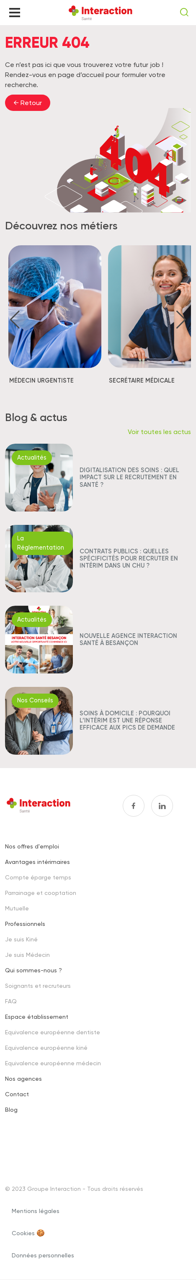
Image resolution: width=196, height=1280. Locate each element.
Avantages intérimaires (37, 861)
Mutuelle (17, 908)
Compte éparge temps (38, 877)
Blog (11, 1109)
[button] (15, 320)
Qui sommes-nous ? (33, 970)
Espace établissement (36, 1016)
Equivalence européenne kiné (46, 1047)
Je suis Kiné (21, 939)
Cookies (23, 1232)
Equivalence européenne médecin (53, 1063)
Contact (17, 1094)
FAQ (11, 1001)
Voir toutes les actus (159, 432)
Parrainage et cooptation (40, 892)
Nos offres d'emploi (32, 846)
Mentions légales (35, 1210)
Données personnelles (43, 1255)
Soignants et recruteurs (38, 985)
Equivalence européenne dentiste (52, 1032)
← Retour (27, 103)
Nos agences (23, 1078)
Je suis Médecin (27, 954)
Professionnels (25, 923)
